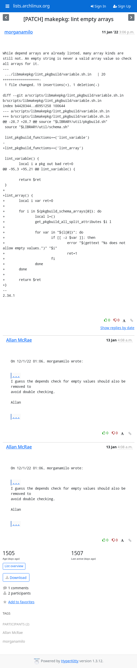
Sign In (98, 6)
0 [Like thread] (107, 320)
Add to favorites (18, 602)
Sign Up (122, 6)
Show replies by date (117, 327)
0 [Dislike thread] (117, 320)
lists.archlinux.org (31, 6)
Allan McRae (19, 340)
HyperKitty (69, 660)
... (16, 375)
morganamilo (19, 32)
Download (16, 577)
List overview (14, 566)
